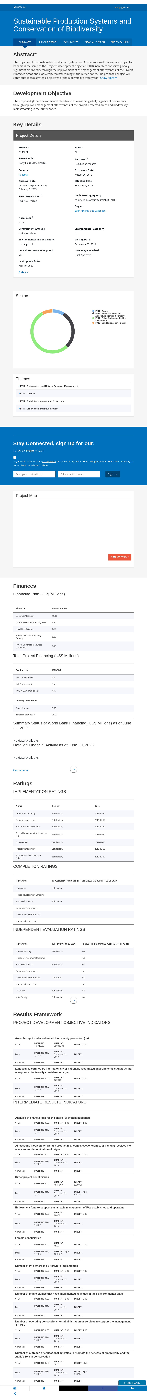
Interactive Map (120, 557)
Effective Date (83, 180)
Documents (70, 42)
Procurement (48, 42)
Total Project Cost (30, 196)
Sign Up (112, 474)
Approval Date (27, 180)
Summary (25, 42)
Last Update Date (29, 261)
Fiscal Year (26, 217)
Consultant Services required (36, 250)
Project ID (24, 147)
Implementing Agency (88, 195)
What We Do (20, 7)
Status (79, 147)
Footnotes (19, 770)
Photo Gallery (120, 42)
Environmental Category (89, 228)
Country (23, 170)
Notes (22, 272)
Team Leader (26, 158)
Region (79, 206)
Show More (108, 78)
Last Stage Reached (87, 250)
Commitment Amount (32, 228)
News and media (95, 42)
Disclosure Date (84, 170)
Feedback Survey (132, 1382)
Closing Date (82, 239)
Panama (23, 174)
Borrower (81, 159)
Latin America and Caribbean (90, 210)
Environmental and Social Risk (36, 239)
